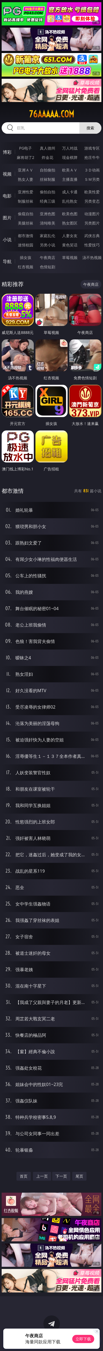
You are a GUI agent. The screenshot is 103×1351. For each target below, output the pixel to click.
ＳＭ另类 (92, 179)
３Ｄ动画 (92, 170)
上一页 (42, 1176)
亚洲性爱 (25, 191)
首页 (23, 1176)
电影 (7, 196)
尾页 (79, 1176)
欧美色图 (69, 213)
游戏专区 (92, 148)
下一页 (61, 1176)
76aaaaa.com (51, 114)
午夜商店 (47, 257)
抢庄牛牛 (92, 157)
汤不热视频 (92, 257)
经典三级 (47, 201)
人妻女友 (69, 235)
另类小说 (47, 245)
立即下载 (83, 1338)
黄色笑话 (69, 245)
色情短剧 (47, 266)
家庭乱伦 (47, 235)
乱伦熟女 (69, 201)
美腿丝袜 (25, 223)
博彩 (7, 152)
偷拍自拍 (47, 191)
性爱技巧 (92, 245)
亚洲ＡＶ (25, 170)
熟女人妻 (25, 179)
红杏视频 (25, 266)
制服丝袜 (25, 201)
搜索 (90, 127)
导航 (7, 261)
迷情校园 (25, 245)
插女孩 (25, 257)
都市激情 (25, 235)
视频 (7, 174)
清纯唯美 (47, 223)
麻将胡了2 (25, 157)
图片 (7, 218)
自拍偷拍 (47, 170)
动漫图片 (92, 213)
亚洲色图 (47, 213)
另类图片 (92, 223)
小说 (7, 240)
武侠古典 (92, 235)
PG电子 (25, 148)
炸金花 (47, 157)
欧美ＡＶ (69, 170)
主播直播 (69, 179)
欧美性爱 (92, 191)
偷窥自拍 (25, 213)
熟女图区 (69, 223)
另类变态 (92, 201)
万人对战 (69, 148)
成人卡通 (69, 191)
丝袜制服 (47, 179)
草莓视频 (69, 257)
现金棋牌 (69, 157)
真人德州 (47, 148)
